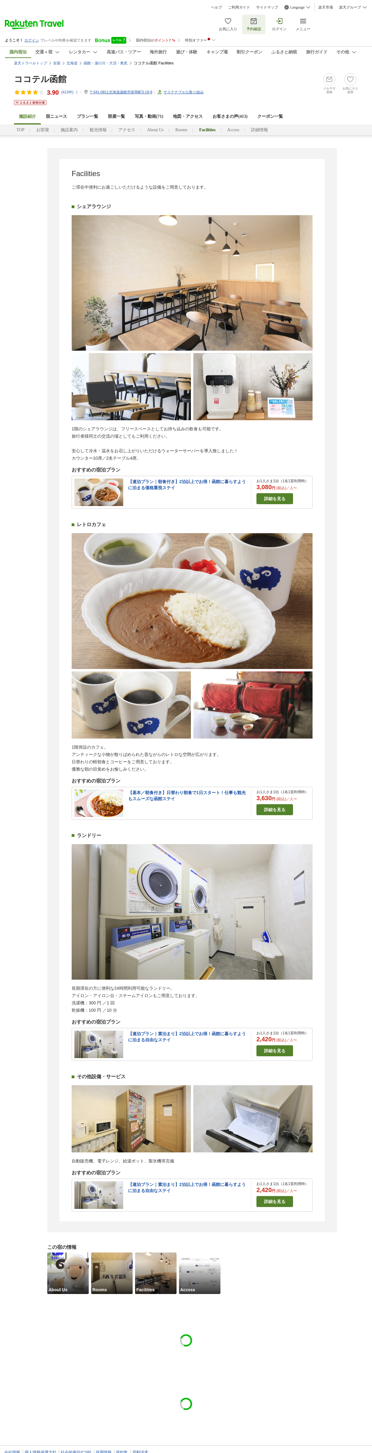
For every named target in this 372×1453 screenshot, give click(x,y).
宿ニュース (56, 116)
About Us (155, 130)
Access (233, 130)
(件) (69, 92)
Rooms (181, 130)
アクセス (126, 130)
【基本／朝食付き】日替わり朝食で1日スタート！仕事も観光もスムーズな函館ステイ (187, 795)
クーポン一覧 (270, 116)
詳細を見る (274, 498)
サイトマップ (267, 7)
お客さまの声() (230, 116)
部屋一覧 (116, 116)
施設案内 (69, 130)
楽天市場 (325, 7)
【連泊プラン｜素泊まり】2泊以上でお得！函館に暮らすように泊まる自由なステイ (187, 1036)
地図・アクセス (188, 116)
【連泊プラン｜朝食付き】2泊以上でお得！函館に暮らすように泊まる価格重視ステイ (187, 484)
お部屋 (42, 130)
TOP (20, 130)
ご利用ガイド (239, 7)
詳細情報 (259, 130)
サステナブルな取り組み (183, 92)
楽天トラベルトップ (30, 63)
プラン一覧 (87, 116)
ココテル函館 (40, 79)
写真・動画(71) (149, 116)
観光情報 (98, 130)
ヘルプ (216, 7)
